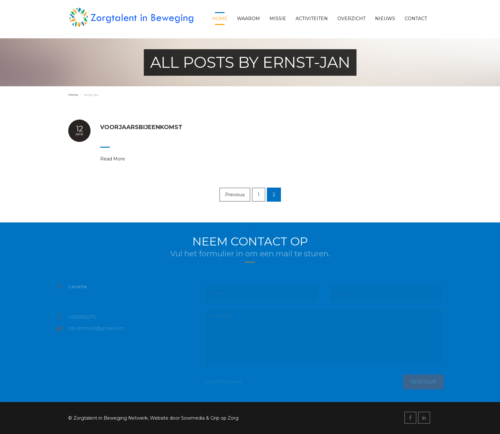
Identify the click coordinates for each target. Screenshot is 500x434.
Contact (416, 18)
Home (219, 18)
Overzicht (351, 18)
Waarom (248, 18)
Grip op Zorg (224, 418)
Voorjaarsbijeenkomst (141, 127)
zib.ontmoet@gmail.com (93, 328)
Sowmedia (193, 418)
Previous (235, 195)
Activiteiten (312, 18)
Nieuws (385, 18)
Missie (277, 18)
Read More (112, 159)
